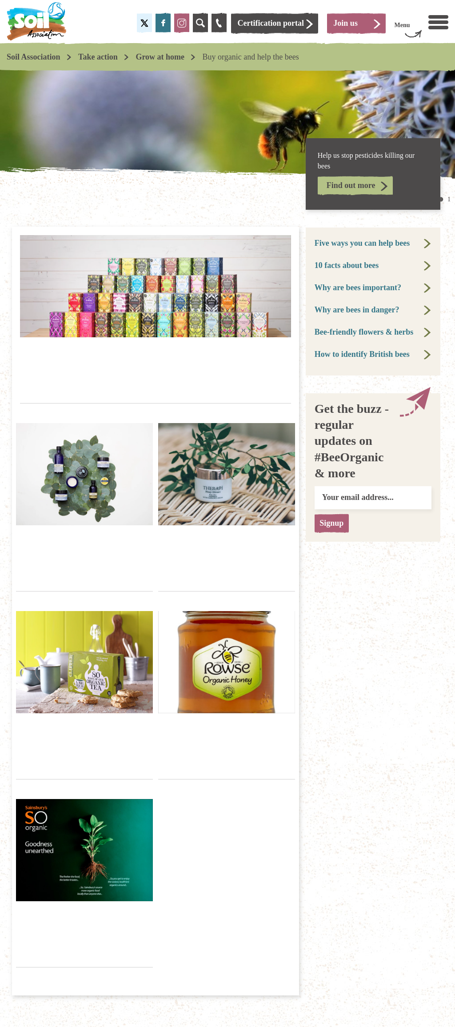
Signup (335, 523)
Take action (98, 56)
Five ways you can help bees (362, 243)
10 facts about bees (347, 265)
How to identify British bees (362, 354)
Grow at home (160, 56)
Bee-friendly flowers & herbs (364, 332)
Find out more (351, 185)
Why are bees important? (358, 288)
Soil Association (33, 56)
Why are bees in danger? (357, 310)
